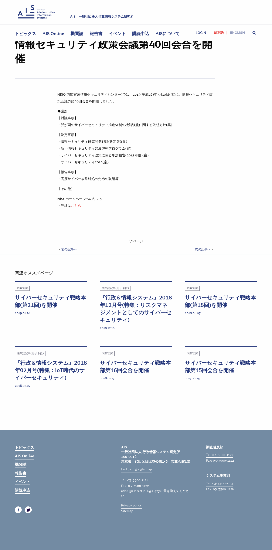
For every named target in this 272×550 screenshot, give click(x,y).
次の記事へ (203, 249)
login (201, 33)
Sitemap (127, 511)
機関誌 (77, 33)
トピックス (25, 33)
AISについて (168, 33)
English (237, 33)
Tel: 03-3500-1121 (134, 480)
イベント (117, 33)
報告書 (96, 33)
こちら (76, 206)
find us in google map (136, 469)
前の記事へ (69, 249)
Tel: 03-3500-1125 (219, 483)
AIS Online (53, 33)
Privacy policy (131, 505)
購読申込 (140, 33)
